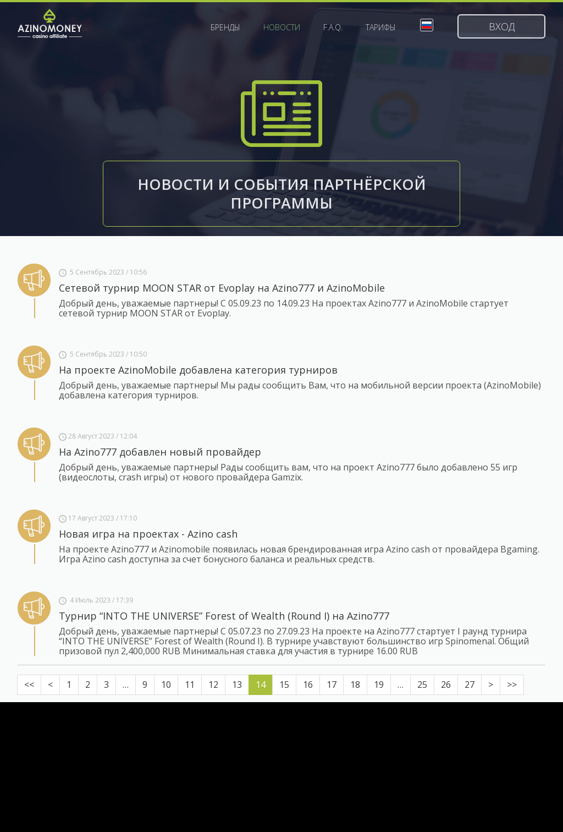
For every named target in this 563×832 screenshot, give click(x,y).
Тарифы (381, 27)
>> (512, 684)
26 (446, 684)
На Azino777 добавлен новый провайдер (160, 451)
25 (422, 684)
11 (190, 684)
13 (237, 684)
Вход (502, 26)
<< (29, 684)
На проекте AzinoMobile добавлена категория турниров (198, 369)
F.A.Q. (333, 27)
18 (355, 684)
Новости (281, 27)
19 (379, 684)
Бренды (225, 27)
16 (308, 684)
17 (331, 684)
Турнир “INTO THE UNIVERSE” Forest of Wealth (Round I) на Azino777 (224, 615)
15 (284, 684)
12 (213, 684)
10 (166, 684)
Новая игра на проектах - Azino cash (148, 533)
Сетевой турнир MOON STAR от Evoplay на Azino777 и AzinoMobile (222, 287)
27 (469, 684)
